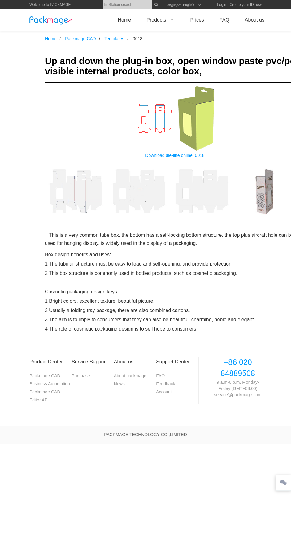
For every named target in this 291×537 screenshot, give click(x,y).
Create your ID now (246, 4)
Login (221, 4)
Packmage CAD (80, 38)
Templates (114, 38)
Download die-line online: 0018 (174, 155)
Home (50, 38)
